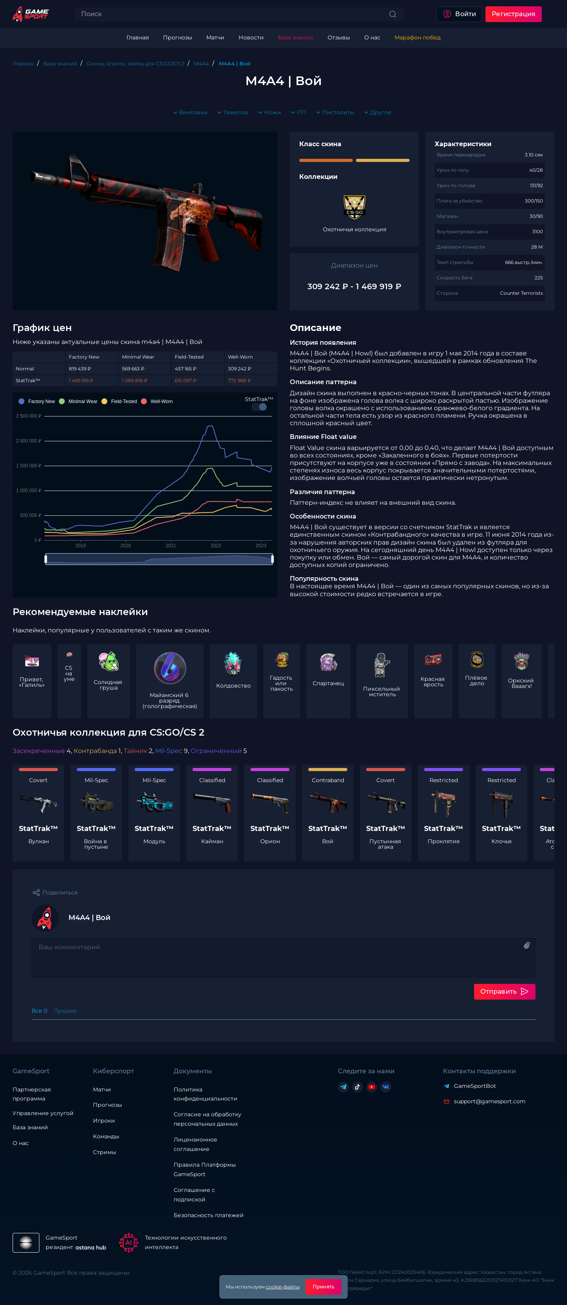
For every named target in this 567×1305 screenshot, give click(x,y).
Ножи (268, 112)
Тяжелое (231, 112)
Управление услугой (43, 1113)
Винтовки (189, 112)
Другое (376, 112)
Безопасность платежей (209, 1215)
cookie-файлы (283, 1287)
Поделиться (60, 892)
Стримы (104, 1152)
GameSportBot (475, 1085)
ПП (296, 112)
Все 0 (39, 1010)
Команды (106, 1136)
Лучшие (65, 1010)
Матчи (102, 1089)
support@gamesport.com (490, 1101)
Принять (323, 1287)
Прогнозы (107, 1104)
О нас (21, 1143)
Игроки (104, 1120)
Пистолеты (333, 112)
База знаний (30, 1127)
